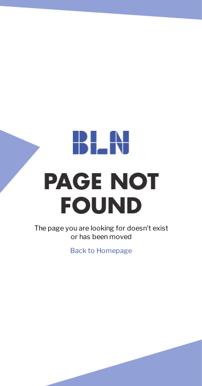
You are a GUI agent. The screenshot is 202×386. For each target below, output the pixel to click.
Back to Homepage (101, 251)
